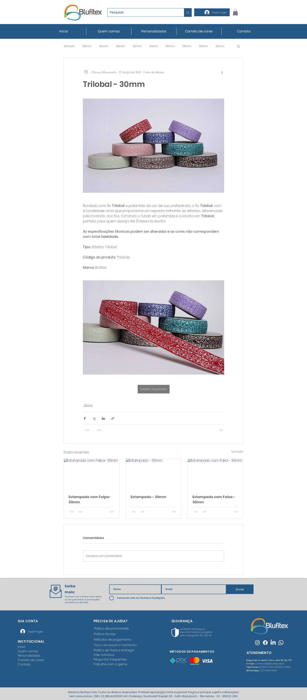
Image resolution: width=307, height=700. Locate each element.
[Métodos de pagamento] (114, 639)
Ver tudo (237, 451)
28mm (186, 46)
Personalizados (29, 655)
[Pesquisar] (143, 12)
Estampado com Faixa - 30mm (213, 499)
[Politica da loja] (115, 634)
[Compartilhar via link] (113, 418)
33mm (153, 46)
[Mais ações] (222, 72)
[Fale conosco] (114, 655)
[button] (235, 12)
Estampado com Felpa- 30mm (90, 499)
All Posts (69, 46)
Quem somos (28, 651)
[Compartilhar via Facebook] (84, 418)
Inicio (21, 647)
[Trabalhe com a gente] (111, 664)
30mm (170, 46)
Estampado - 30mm (148, 496)
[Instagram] (257, 642)
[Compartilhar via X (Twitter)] (94, 418)
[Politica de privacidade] (115, 628)
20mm (220, 46)
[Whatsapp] (281, 642)
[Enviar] (240, 589)
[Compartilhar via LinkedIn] (103, 418)
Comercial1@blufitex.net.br (269, 663)
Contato (24, 664)
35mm (137, 46)
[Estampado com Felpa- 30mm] (91, 474)
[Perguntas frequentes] (111, 659)
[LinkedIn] (273, 642)
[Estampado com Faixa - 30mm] (215, 474)
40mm (120, 46)
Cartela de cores (31, 660)
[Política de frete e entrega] (114, 650)
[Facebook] (265, 642)
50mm (86, 46)
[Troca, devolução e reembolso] (116, 645)
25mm (203, 46)
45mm (103, 46)
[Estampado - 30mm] (153, 474)
